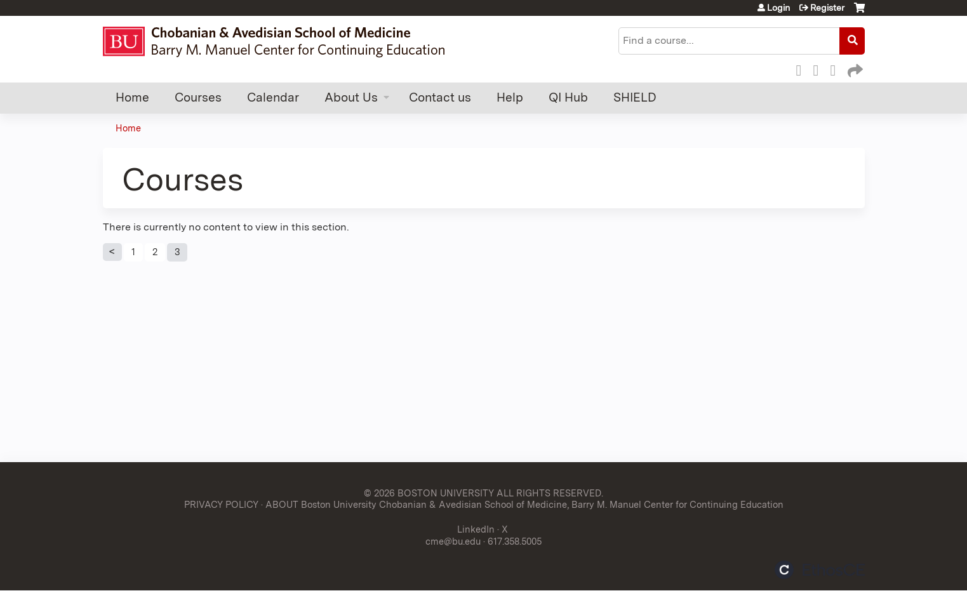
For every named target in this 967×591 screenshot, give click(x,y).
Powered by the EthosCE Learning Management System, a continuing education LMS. (820, 570)
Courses (198, 97)
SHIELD (635, 97)
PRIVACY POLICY (221, 504)
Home (132, 97)
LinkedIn (836, 68)
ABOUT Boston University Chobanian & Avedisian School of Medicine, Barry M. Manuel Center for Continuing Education (524, 504)
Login (778, 7)
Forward (854, 68)
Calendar (273, 97)
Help (510, 97)
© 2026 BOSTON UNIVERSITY (429, 493)
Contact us (440, 97)
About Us (351, 97)
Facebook (802, 68)
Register (827, 7)
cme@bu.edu (453, 541)
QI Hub (568, 97)
